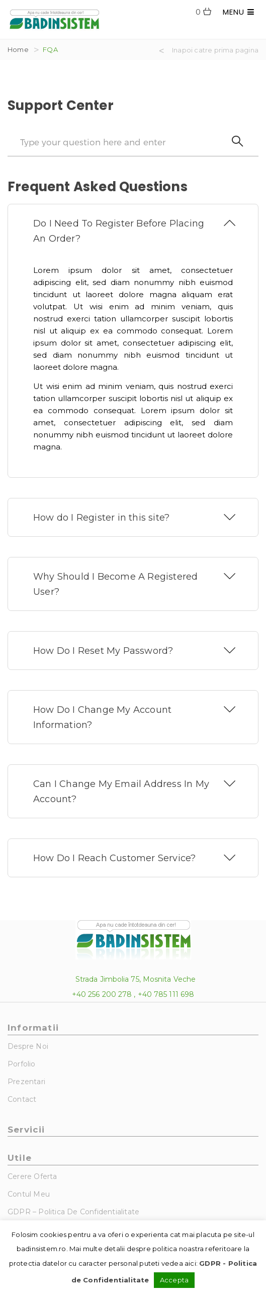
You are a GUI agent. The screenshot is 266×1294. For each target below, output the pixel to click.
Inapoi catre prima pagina (215, 50)
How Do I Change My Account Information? (102, 717)
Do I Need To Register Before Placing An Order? (118, 231)
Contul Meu (29, 1194)
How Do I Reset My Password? (103, 650)
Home (18, 49)
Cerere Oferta (32, 1176)
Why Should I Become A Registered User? (115, 584)
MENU (238, 12)
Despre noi (28, 1046)
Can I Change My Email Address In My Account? (121, 791)
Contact (22, 1099)
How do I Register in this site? (101, 517)
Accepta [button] (174, 1280)
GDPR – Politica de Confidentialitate (73, 1211)
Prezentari (26, 1081)
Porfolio (22, 1063)
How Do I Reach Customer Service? (114, 858)
